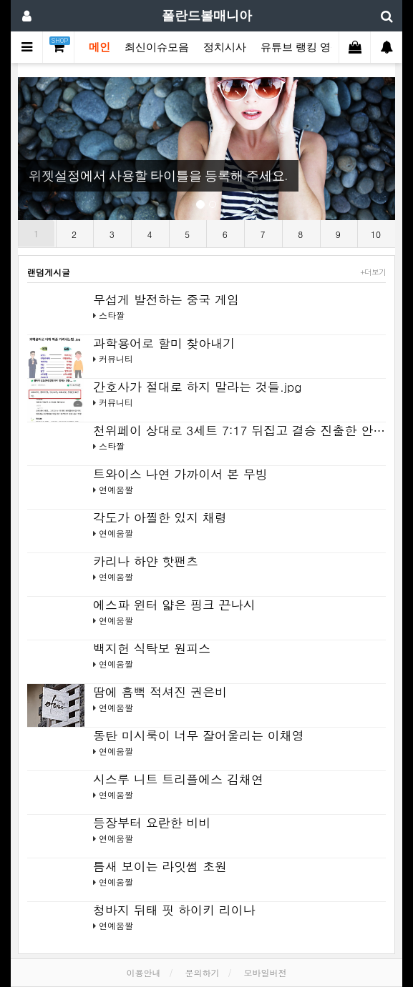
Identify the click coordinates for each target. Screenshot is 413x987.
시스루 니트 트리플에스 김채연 (178, 779)
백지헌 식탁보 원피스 (151, 648)
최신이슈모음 (157, 47)
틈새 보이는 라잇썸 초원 (160, 866)
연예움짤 (116, 489)
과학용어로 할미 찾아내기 (164, 343)
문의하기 (202, 972)
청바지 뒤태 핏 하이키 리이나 (174, 909)
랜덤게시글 (48, 272)
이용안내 (143, 972)
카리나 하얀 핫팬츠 (145, 561)
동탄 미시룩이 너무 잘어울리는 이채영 (198, 735)
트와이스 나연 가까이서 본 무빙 (180, 473)
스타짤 (112, 315)
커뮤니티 (116, 358)
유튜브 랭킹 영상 (301, 47)
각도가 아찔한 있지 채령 (160, 517)
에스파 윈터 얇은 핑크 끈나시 (174, 604)
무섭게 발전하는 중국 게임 (166, 299)
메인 (99, 47)
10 (376, 234)
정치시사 (224, 47)
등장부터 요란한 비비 (151, 822)
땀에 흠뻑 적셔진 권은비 (160, 691)
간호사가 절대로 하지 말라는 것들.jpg (197, 386)
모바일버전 (265, 972)
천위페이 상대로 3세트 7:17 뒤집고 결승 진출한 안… (239, 430)
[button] (46, 148)
